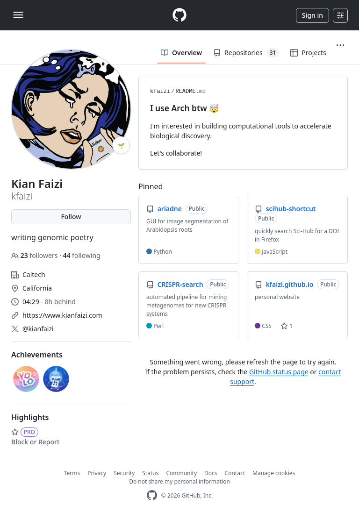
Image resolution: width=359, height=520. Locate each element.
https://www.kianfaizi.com (62, 315)
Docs (210, 473)
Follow (71, 216)
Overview (181, 52)
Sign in (312, 15)
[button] (340, 45)
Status (150, 473)
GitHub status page (279, 371)
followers (35, 255)
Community (181, 473)
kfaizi (160, 91)
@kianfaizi (38, 328)
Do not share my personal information (179, 481)
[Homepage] (179, 15)
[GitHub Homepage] (152, 495)
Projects (308, 52)
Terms (72, 473)
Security (124, 473)
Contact (235, 473)
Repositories (246, 52)
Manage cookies (273, 473)
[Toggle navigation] (18, 15)
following (81, 255)
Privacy (96, 473)
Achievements (37, 354)
